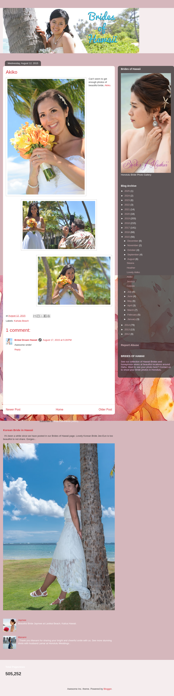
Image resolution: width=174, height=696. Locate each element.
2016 (127, 232)
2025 (127, 191)
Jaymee (22, 620)
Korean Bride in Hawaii (18, 430)
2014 (127, 325)
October (131, 250)
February (132, 314)
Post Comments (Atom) (66, 421)
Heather (131, 267)
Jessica (130, 281)
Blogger (107, 689)
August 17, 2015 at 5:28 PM (57, 340)
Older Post (105, 409)
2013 (127, 329)
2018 (127, 223)
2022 (127, 204)
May (129, 301)
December (133, 240)
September (133, 254)
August (131, 259)
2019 (127, 218)
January (131, 319)
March (131, 310)
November (133, 245)
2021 (127, 209)
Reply (17, 349)
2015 (127, 236)
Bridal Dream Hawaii (25, 340)
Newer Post (13, 409)
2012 (127, 334)
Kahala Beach (21, 320)
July (129, 291)
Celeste (131, 286)
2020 (127, 214)
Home (59, 409)
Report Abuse (130, 345)
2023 (127, 200)
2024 (127, 195)
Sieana (130, 263)
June (130, 296)
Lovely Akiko (133, 272)
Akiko (107, 85)
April (130, 305)
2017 (127, 227)
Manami (22, 637)
